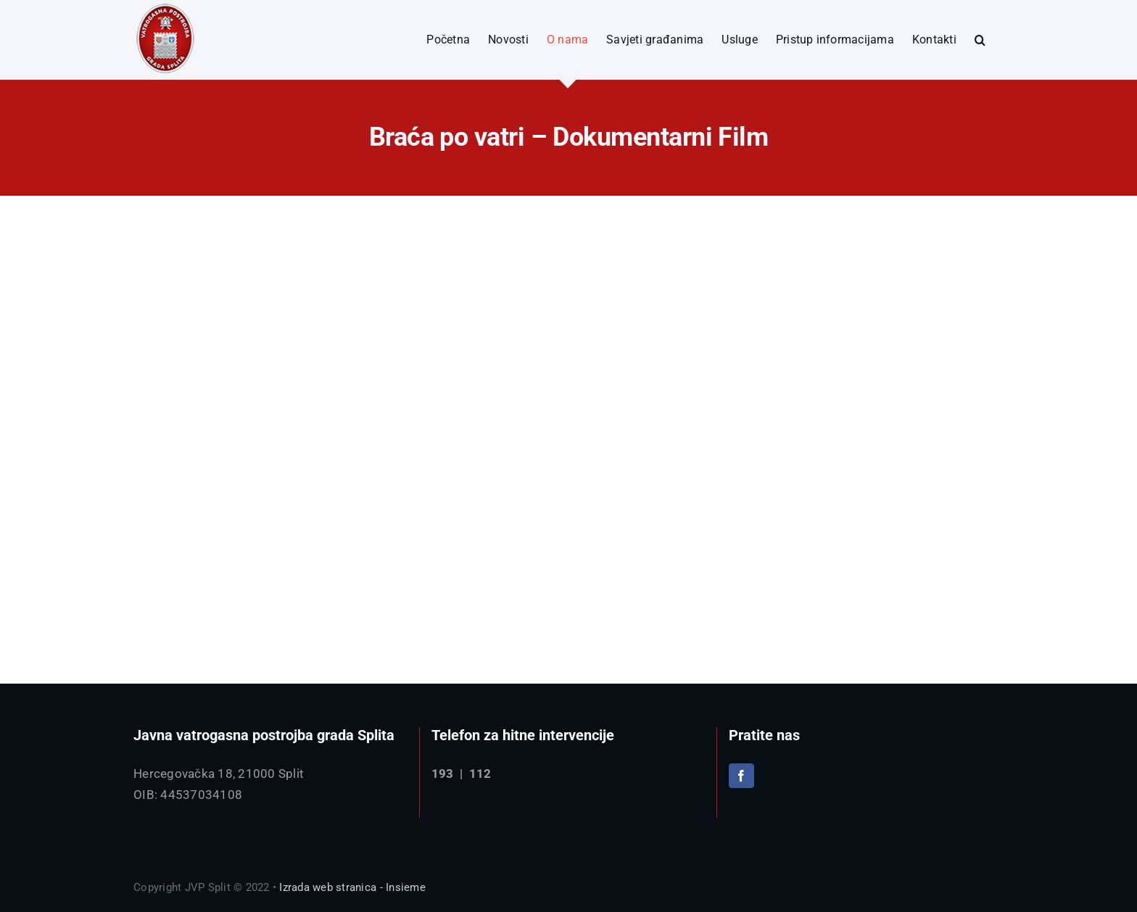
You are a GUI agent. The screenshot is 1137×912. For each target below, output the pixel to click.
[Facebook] (741, 775)
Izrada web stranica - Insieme (352, 887)
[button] (980, 40)
